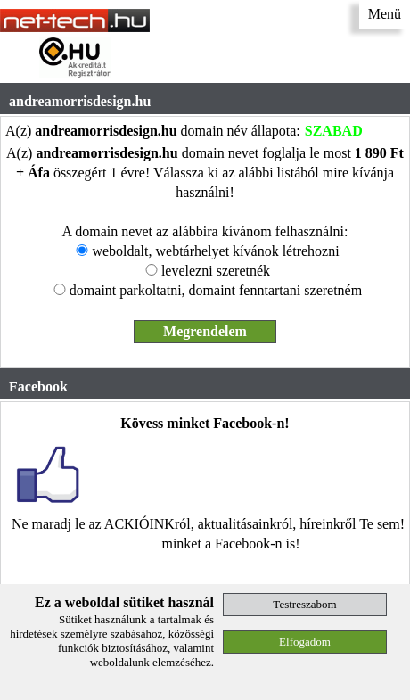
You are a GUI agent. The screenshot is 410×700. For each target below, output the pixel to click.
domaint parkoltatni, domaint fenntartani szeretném (216, 290)
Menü (384, 13)
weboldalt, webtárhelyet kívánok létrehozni (215, 251)
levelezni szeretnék (215, 270)
